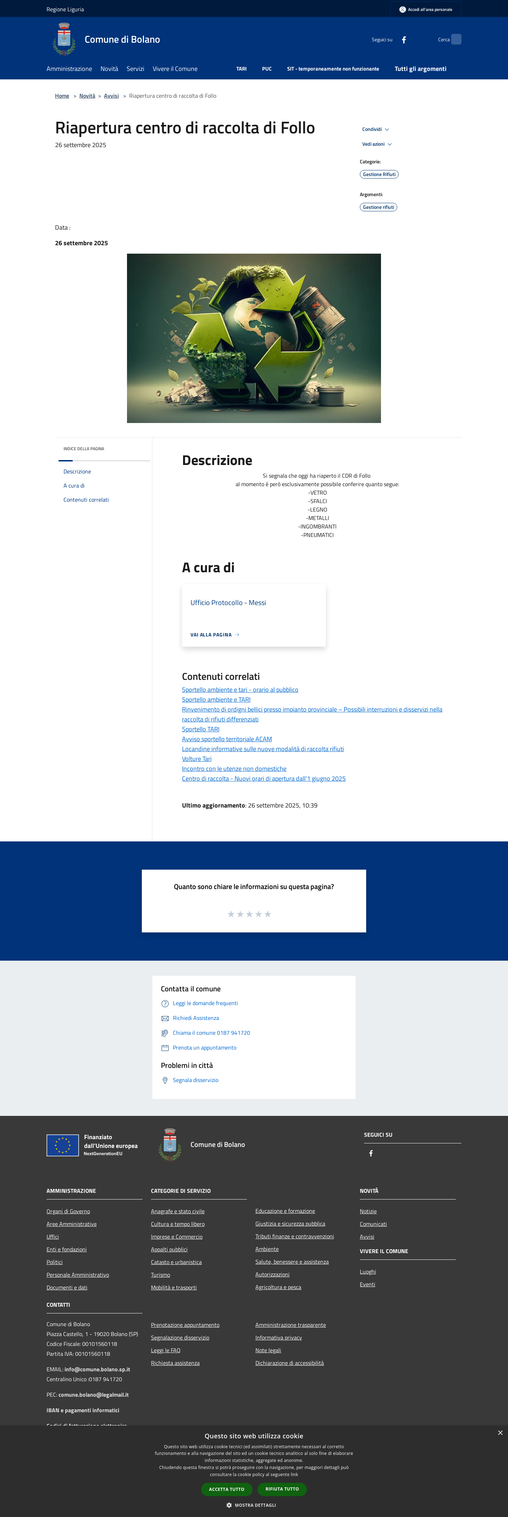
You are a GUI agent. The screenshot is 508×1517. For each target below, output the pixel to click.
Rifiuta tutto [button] (282, 1489)
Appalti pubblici (169, 1249)
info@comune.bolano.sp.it (97, 1369)
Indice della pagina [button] (84, 448)
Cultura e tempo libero (178, 1224)
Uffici (53, 1236)
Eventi (367, 1284)
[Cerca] (453, 39)
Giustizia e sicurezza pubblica (290, 1223)
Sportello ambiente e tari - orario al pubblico (240, 689)
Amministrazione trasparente (290, 1324)
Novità (87, 95)
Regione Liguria (65, 9)
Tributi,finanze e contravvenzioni (294, 1236)
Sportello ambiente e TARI (216, 699)
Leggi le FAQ (166, 1350)
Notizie (368, 1211)
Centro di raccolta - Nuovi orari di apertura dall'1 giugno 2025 (264, 778)
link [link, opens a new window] (294, 1474)
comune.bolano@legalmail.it (94, 1394)
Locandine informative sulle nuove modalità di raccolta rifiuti (263, 749)
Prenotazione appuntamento (185, 1324)
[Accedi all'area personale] (425, 9)
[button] (254, 1505)
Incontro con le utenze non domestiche (234, 768)
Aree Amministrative (72, 1224)
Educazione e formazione (285, 1211)
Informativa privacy (278, 1337)
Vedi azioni (378, 144)
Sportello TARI (200, 729)
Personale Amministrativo (78, 1274)
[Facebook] (390, 39)
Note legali (268, 1350)
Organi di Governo (68, 1211)
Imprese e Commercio (176, 1236)
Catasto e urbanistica (176, 1262)
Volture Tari (197, 758)
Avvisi (111, 95)
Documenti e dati (67, 1287)
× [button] (500, 1433)
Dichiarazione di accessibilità (289, 1363)
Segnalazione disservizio (180, 1337)
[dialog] (254, 1471)
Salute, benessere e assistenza (292, 1261)
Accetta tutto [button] (226, 1489)
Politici (55, 1262)
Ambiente (267, 1249)
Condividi (376, 129)
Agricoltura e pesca (278, 1287)
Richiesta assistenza (175, 1363)
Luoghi (368, 1271)
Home (62, 95)
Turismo (160, 1274)
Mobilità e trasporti (174, 1287)
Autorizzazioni (272, 1274)
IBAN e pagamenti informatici (83, 1410)
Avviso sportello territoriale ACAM (227, 739)
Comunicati (373, 1224)
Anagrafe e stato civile (178, 1211)
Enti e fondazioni (67, 1249)
